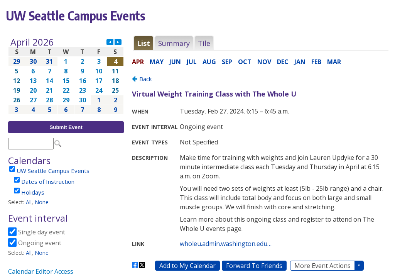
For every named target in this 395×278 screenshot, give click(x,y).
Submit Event (65, 127)
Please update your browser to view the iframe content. (66, 76)
